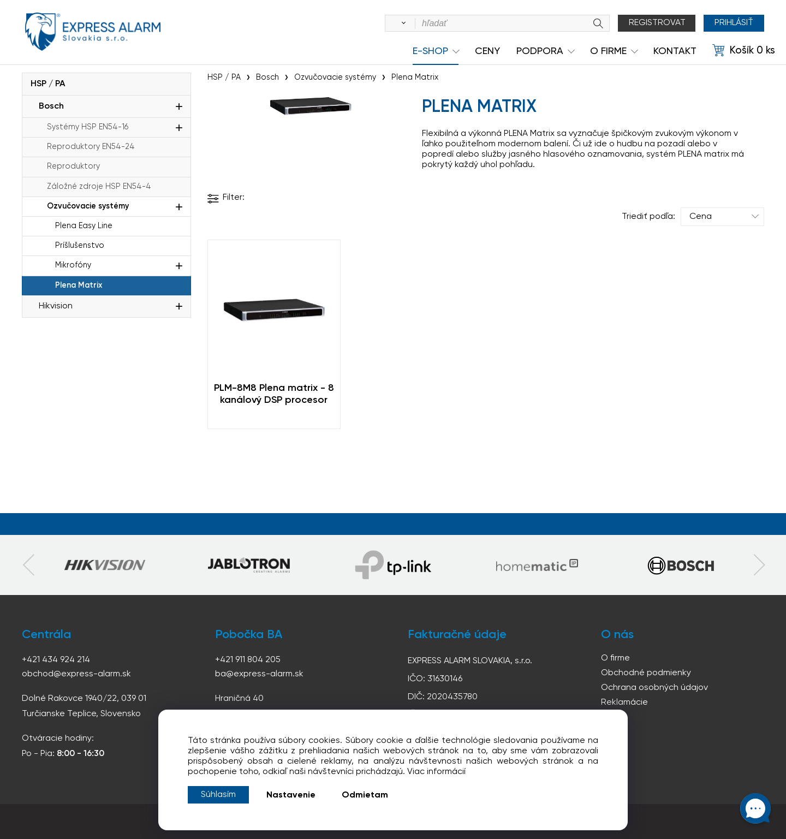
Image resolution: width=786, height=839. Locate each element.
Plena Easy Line (83, 226)
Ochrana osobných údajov (654, 687)
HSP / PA (48, 84)
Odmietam (365, 795)
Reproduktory (73, 166)
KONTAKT (674, 51)
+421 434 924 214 (56, 660)
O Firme (608, 51)
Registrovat (657, 23)
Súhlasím (218, 794)
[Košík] (743, 50)
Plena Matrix (78, 285)
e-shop (430, 51)
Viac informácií (436, 771)
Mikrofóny (73, 265)
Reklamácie (624, 702)
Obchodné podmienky (646, 673)
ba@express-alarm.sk (259, 674)
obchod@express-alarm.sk (76, 674)
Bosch (51, 106)
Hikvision (56, 306)
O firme (615, 658)
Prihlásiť (733, 23)
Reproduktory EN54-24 (91, 147)
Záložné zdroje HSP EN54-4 (99, 187)
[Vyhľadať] (401, 23)
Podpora (539, 51)
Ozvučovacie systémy (88, 206)
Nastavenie (290, 795)
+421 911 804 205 (248, 660)
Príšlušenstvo (79, 245)
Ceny (487, 51)
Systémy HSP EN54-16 (87, 127)
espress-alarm (93, 32)
